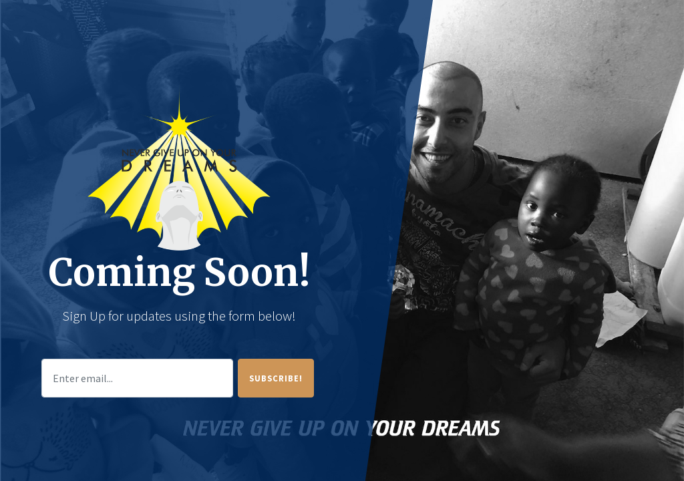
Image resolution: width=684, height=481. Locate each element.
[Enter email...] (137, 378)
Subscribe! (276, 378)
